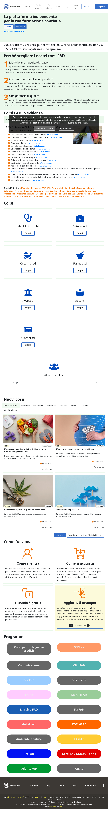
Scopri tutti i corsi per (85, 535)
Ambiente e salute (25, 193)
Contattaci (90, 785)
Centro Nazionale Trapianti (90, 193)
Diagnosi (28, 191)
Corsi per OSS (69, 193)
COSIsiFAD (79, 724)
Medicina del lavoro (30, 188)
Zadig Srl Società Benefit (15, 797)
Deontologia (42, 193)
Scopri (28, 233)
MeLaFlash (28, 724)
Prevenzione (55, 193)
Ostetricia (9, 191)
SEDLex (79, 647)
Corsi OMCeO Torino (54, 196)
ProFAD (29, 754)
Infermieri (25, 405)
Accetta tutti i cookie (44, 128)
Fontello (61, 806)
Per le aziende (38, 6)
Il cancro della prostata (67, 510)
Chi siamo (49, 6)
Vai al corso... (52, 135)
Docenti (73, 405)
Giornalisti (84, 405)
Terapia (18, 191)
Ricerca (7, 196)
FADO (29, 695)
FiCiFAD (79, 739)
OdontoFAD (29, 768)
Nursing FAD (29, 709)
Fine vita (28, 196)
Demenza (38, 196)
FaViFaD (28, 680)
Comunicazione (29, 665)
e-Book (61, 191)
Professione (9, 193)
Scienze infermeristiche (45, 191)
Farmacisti (51, 405)
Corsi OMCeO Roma (74, 196)
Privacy (38, 797)
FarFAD (79, 709)
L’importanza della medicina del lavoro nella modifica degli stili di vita (25, 450)
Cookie (45, 797)
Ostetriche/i (38, 405)
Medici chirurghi (11, 405)
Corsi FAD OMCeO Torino (79, 754)
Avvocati (63, 405)
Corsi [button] (26, 6)
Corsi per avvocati (75, 191)
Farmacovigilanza (85, 188)
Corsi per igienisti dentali (63, 188)
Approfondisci (66, 128)
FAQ (66, 6)
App (58, 6)
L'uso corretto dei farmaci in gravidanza (75, 449)
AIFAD (79, 768)
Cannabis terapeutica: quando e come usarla (25, 510)
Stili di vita (17, 196)
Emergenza (90, 191)
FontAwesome (53, 806)
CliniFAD (79, 665)
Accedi (86, 6)
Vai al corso (47, 469)
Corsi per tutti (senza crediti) (29, 648)
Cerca (75, 6)
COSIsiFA (46, 188)
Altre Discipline (10, 410)
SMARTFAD (79, 695)
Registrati (20, 26)
